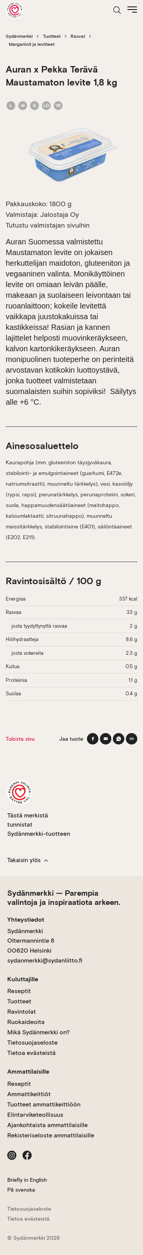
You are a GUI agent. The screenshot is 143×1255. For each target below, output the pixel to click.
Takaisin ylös (27, 860)
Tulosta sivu (20, 739)
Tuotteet (52, 36)
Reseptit (19, 991)
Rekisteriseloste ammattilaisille (50, 1135)
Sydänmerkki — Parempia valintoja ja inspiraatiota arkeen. (63, 897)
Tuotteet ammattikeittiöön (43, 1104)
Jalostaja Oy (59, 214)
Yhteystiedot (25, 919)
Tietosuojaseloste (32, 1042)
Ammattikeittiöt (29, 1094)
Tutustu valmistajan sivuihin (48, 225)
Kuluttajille (22, 979)
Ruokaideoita (26, 1022)
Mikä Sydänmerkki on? (38, 1032)
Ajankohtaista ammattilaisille (47, 1125)
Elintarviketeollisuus (35, 1114)
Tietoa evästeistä (31, 1052)
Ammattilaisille (28, 1071)
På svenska (21, 1190)
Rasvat (78, 36)
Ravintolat (21, 1011)
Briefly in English (27, 1180)
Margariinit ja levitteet (32, 44)
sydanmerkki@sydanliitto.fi (44, 960)
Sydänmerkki (19, 36)
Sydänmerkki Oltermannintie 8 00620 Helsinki (30, 940)
